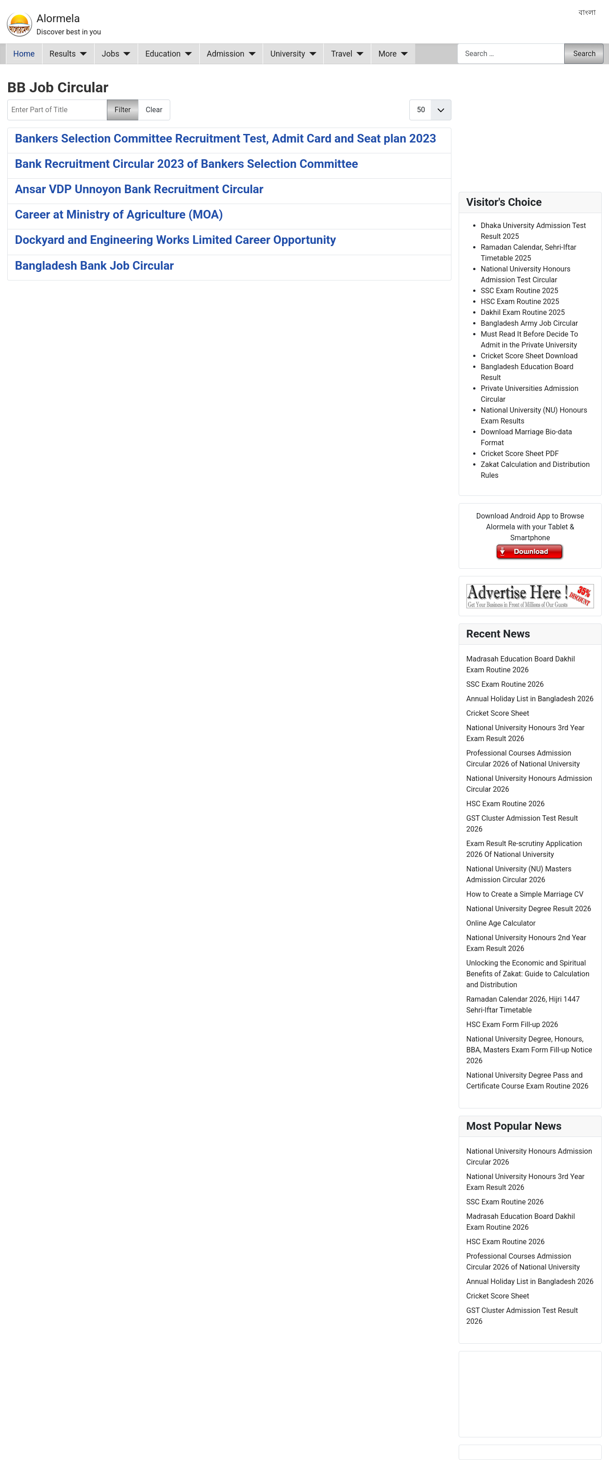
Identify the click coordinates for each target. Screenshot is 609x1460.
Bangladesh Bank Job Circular (94, 265)
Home (23, 53)
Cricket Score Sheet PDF (520, 453)
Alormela (58, 18)
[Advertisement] (229, 406)
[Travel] (358, 54)
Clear (154, 109)
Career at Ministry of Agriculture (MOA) (119, 214)
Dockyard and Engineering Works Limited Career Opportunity (175, 240)
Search (584, 53)
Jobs (111, 53)
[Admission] (250, 54)
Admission (226, 53)
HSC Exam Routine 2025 (520, 301)
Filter (123, 109)
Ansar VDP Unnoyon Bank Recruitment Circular (139, 189)
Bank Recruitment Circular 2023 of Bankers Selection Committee (186, 164)
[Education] (186, 54)
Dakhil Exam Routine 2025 (523, 312)
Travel (341, 53)
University (287, 53)
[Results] (81, 54)
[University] (310, 54)
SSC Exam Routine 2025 (519, 290)
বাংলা (587, 12)
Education (163, 53)
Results (62, 53)
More (388, 53)
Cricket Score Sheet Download (529, 356)
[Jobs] (125, 54)
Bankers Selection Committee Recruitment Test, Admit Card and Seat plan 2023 (225, 138)
